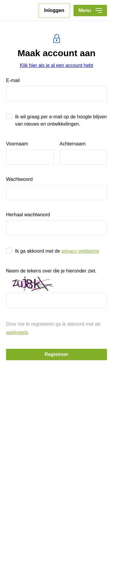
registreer (56, 354)
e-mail (13, 80)
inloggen (54, 10)
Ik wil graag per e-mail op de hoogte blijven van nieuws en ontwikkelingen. (61, 120)
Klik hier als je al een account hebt (56, 65)
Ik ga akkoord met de (57, 251)
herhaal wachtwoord (28, 214)
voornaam (17, 143)
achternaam (73, 143)
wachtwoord (19, 179)
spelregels (17, 332)
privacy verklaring (80, 251)
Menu (90, 10)
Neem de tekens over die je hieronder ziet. (51, 270)
